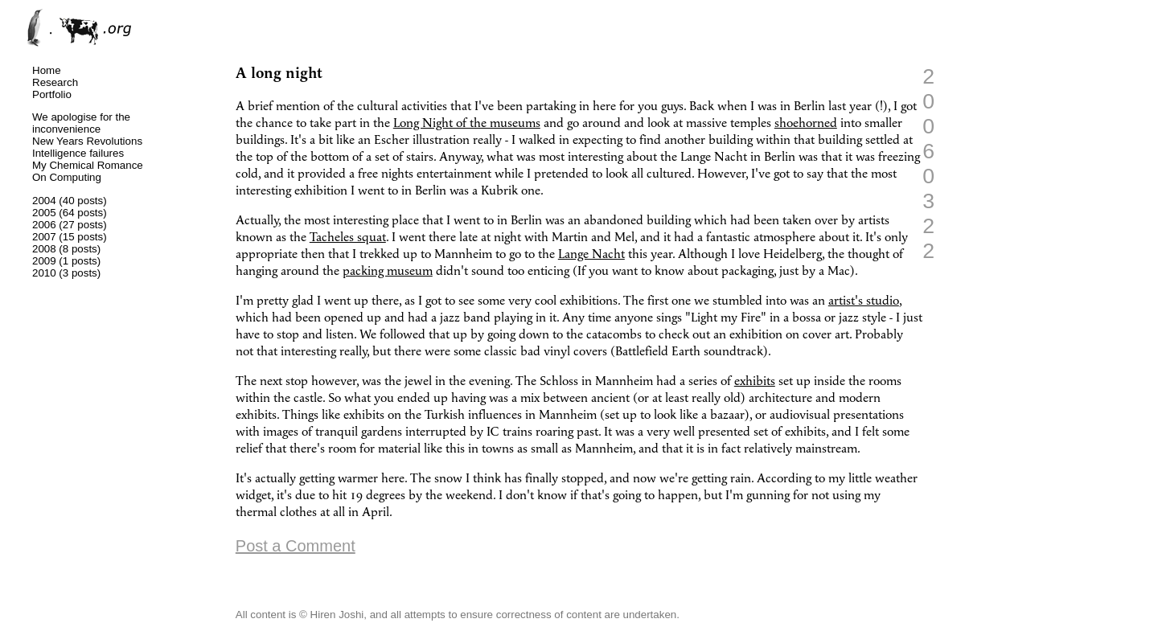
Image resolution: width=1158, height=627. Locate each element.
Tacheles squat (348, 237)
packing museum (388, 271)
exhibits (754, 381)
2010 (44, 273)
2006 (44, 225)
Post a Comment (295, 546)
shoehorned (805, 123)
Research (55, 82)
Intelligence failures (78, 153)
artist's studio (863, 301)
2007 (44, 237)
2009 (44, 261)
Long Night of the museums (466, 123)
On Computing (66, 177)
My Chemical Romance (87, 165)
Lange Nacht (591, 254)
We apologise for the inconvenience (81, 123)
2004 (44, 201)
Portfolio (52, 94)
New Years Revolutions (87, 141)
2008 (44, 249)
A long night (279, 73)
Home (46, 70)
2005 (44, 213)
